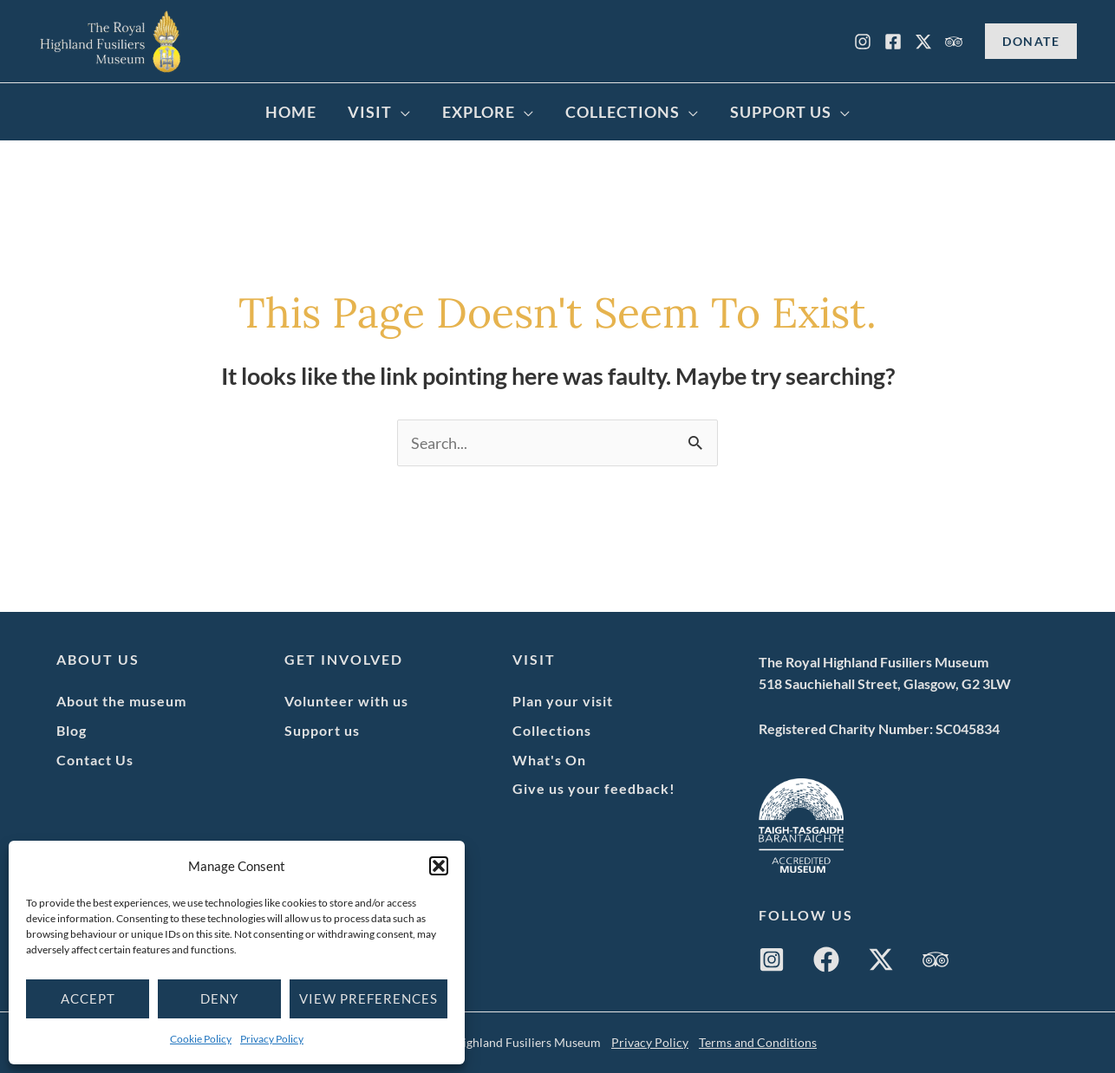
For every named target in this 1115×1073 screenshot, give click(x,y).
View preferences (368, 998)
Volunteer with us (346, 701)
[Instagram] (863, 42)
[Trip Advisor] (954, 42)
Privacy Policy (271, 1038)
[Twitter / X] (881, 959)
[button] (438, 866)
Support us (322, 730)
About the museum (121, 701)
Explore (478, 111)
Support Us (780, 111)
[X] (923, 42)
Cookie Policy (200, 1038)
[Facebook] (893, 42)
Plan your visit (562, 701)
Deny (219, 998)
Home (290, 111)
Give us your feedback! (593, 788)
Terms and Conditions (758, 1042)
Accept (88, 998)
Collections (622, 111)
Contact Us (95, 759)
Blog (71, 730)
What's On (549, 759)
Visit (370, 111)
